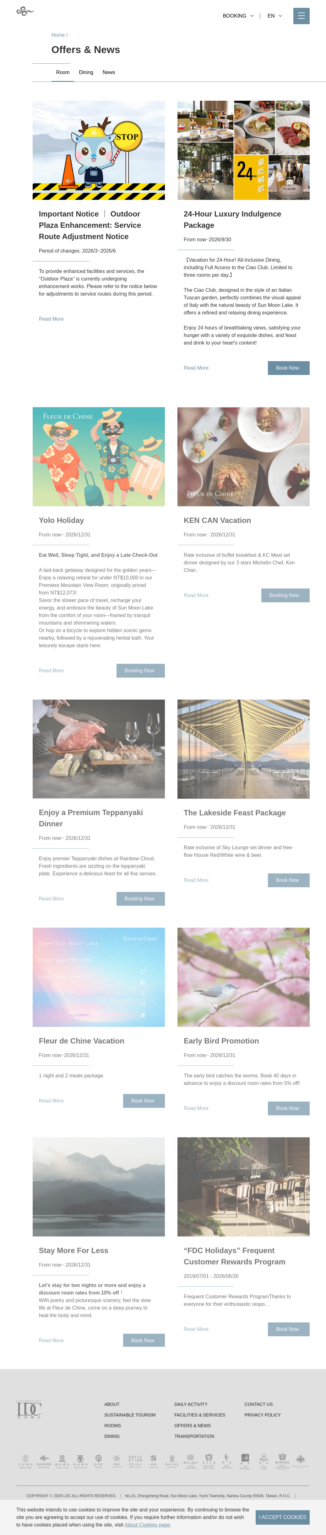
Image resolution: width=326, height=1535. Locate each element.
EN (275, 16)
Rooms (112, 1451)
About (111, 1430)
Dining (112, 1462)
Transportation (194, 1462)
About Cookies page (147, 1524)
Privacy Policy (263, 1441)
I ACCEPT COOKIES (282, 1517)
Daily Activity (190, 1430)
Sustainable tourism (129, 1441)
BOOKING (238, 16)
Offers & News (192, 1451)
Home (58, 35)
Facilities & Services (199, 1441)
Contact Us (259, 1430)
